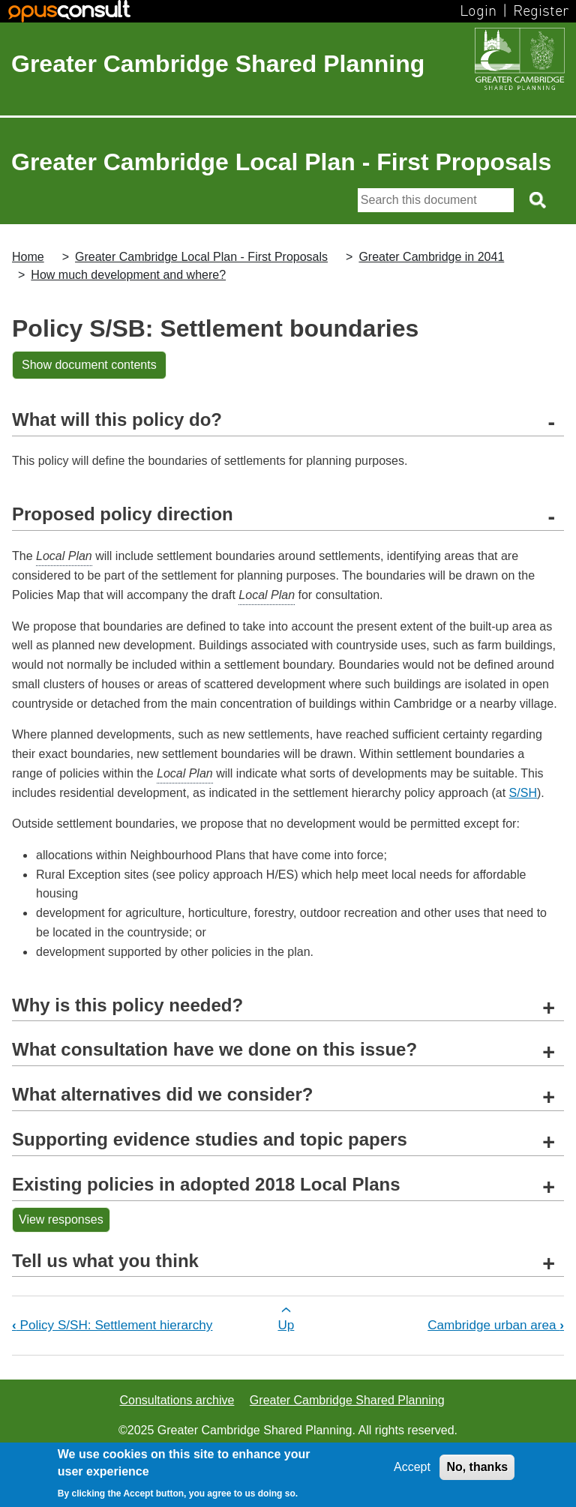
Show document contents (89, 364)
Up (286, 1324)
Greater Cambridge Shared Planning (217, 63)
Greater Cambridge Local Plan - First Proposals (201, 256)
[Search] (436, 200)
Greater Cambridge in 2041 (431, 256)
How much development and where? (128, 274)
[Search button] (539, 200)
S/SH (523, 792)
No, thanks (477, 1467)
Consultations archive (176, 1400)
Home (28, 256)
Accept (412, 1467)
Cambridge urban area (496, 1324)
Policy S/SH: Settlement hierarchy (112, 1324)
